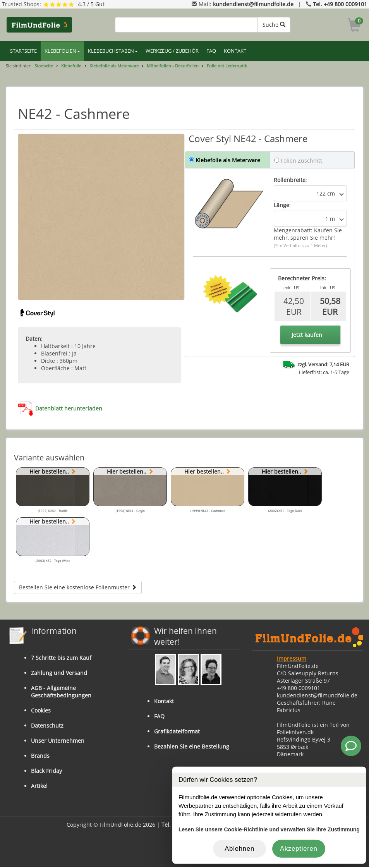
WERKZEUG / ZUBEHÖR (172, 51)
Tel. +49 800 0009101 (340, 4)
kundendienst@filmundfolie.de (253, 4)
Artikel (39, 786)
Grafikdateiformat (177, 731)
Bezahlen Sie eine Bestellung (191, 746)
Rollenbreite (289, 180)
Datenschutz (47, 725)
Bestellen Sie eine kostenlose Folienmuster (78, 587)
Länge (281, 205)
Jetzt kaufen (307, 334)
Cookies (41, 710)
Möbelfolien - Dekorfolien (173, 66)
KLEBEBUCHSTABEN (113, 51)
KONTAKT (235, 51)
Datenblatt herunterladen (68, 408)
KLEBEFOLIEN (62, 51)
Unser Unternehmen (57, 740)
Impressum (291, 658)
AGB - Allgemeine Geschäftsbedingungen (61, 691)
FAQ (211, 51)
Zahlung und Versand (59, 672)
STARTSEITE (23, 51)
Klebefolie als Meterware (114, 66)
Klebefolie (71, 66)
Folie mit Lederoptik (227, 66)
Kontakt (164, 701)
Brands (40, 755)
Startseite (43, 66)
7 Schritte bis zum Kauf (61, 657)
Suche (274, 24)
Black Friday (46, 770)
